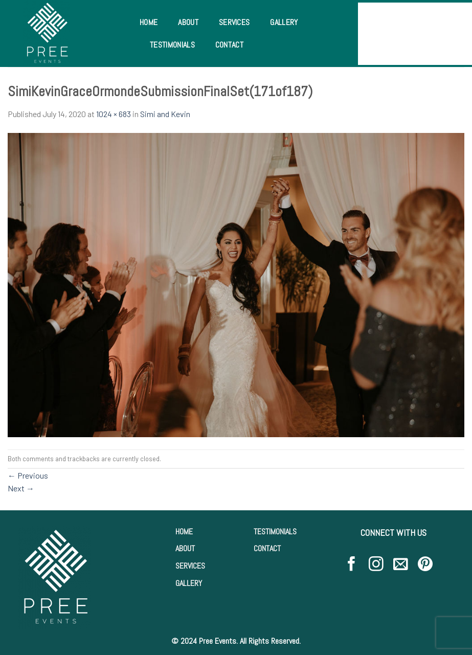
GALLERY (188, 583)
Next (21, 488)
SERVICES (190, 565)
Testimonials (172, 44)
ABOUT (185, 548)
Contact (229, 44)
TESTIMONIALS (275, 531)
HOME (184, 531)
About (188, 22)
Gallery (284, 22)
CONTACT (267, 548)
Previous (28, 475)
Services (234, 22)
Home (149, 22)
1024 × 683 (113, 114)
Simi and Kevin (165, 114)
